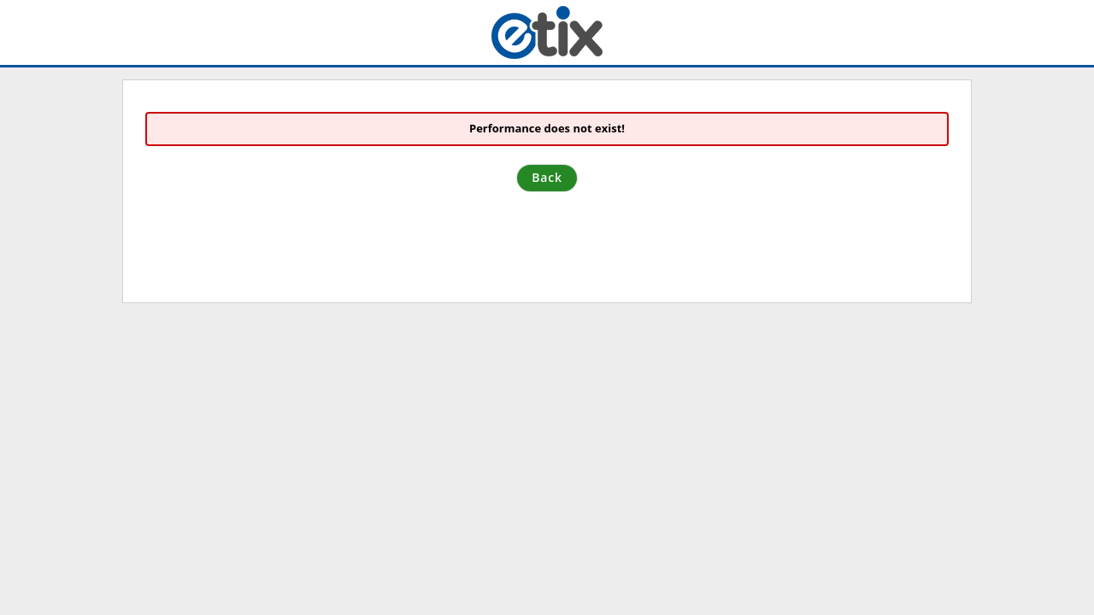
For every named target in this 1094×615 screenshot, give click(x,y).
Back (547, 177)
